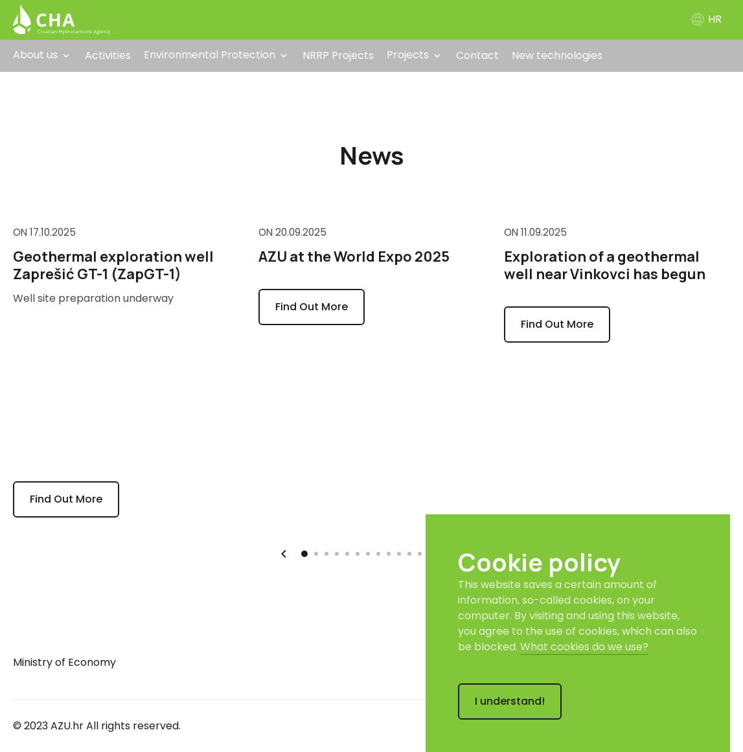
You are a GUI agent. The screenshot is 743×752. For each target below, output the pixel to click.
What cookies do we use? (584, 646)
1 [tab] (305, 551)
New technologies (557, 55)
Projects (408, 54)
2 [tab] (318, 552)
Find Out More (66, 499)
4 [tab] (339, 552)
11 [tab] (411, 552)
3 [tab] (328, 552)
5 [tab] (349, 552)
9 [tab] (390, 552)
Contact (477, 55)
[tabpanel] (126, 370)
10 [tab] (401, 552)
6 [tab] (359, 552)
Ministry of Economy (64, 662)
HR (706, 19)
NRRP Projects (338, 55)
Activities (108, 55)
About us (35, 54)
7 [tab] (370, 552)
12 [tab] (422, 552)
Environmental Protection (209, 54)
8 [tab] (380, 552)
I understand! (510, 701)
